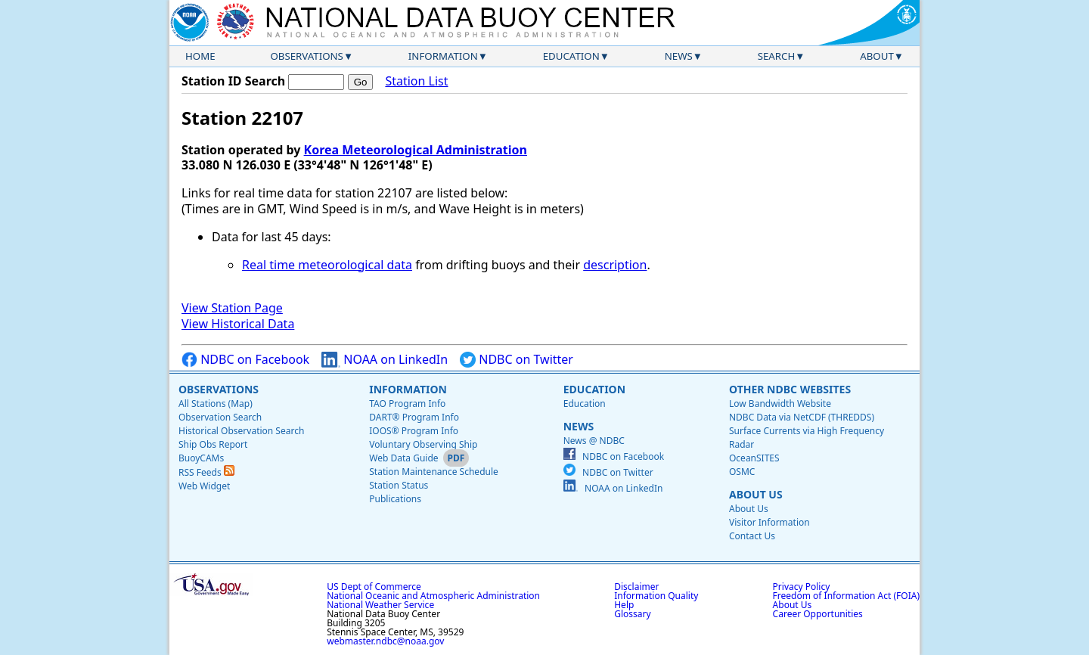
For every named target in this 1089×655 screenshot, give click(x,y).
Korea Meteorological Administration (415, 149)
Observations (306, 56)
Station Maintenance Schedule (433, 471)
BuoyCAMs (201, 458)
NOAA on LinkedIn (384, 360)
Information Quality (656, 595)
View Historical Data (238, 323)
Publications (395, 498)
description (615, 264)
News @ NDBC (594, 440)
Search (777, 56)
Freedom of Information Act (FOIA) (846, 595)
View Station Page (232, 308)
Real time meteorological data (327, 264)
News (679, 56)
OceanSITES (754, 458)
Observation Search (220, 417)
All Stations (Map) (215, 403)
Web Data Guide (403, 458)
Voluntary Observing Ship (423, 444)
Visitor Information (769, 522)
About (877, 56)
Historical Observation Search (241, 430)
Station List (416, 81)
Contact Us (752, 535)
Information (443, 56)
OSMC (742, 471)
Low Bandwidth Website (780, 403)
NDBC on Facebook (245, 360)
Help (624, 604)
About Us (756, 494)
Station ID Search (233, 81)
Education (571, 56)
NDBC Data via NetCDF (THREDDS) (801, 417)
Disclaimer (636, 586)
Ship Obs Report (212, 444)
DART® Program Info (414, 417)
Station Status (398, 485)
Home (200, 56)
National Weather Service (380, 604)
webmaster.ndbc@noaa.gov (385, 641)
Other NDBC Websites (790, 389)
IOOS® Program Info (413, 430)
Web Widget (204, 486)
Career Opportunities (818, 613)
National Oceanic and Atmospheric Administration (433, 595)
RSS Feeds (206, 472)
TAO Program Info (407, 403)
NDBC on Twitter (516, 360)
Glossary (632, 613)
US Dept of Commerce (374, 586)
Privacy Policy (801, 586)
